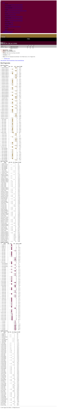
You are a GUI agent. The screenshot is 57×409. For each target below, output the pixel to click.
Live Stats (6, 4)
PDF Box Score (7, 58)
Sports (4, 2)
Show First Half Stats (11, 60)
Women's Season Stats (16, 12)
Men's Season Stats (8, 12)
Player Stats (15, 4)
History (14, 14)
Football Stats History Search (8, 31)
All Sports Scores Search (7, 32)
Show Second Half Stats (19, 60)
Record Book (20, 4)
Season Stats (11, 4)
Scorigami (24, 10)
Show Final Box (3, 60)
